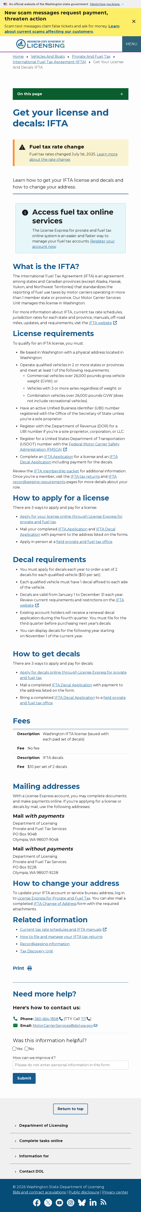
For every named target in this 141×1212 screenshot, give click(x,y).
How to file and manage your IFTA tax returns (61, 937)
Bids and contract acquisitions (39, 1192)
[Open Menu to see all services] (131, 44)
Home (18, 56)
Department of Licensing (41, 1125)
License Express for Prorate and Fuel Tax (54, 898)
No (31, 1049)
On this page (29, 94)
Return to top (70, 1109)
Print (22, 968)
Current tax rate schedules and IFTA (63, 929)
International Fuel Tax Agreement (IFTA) (49, 62)
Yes (19, 1049)
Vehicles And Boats (48, 56)
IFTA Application (58, 457)
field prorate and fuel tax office (84, 542)
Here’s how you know (105, 4)
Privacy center (115, 1192)
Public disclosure (84, 1192)
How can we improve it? (34, 1058)
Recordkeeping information (45, 944)
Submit (24, 1078)
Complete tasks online (38, 1140)
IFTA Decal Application (72, 685)
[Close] (134, 23)
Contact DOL (29, 1171)
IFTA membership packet (56, 471)
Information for (31, 1155)
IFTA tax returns (85, 476)
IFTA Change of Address (55, 904)
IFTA (103, 323)
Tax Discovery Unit (36, 951)
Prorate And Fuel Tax (91, 56)
